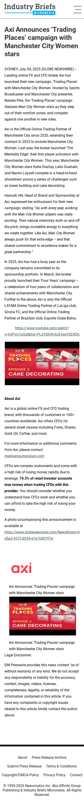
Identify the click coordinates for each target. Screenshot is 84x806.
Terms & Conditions (61, 766)
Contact (76, 775)
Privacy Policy (54, 775)
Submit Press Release (24, 766)
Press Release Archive (49, 757)
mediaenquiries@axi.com (24, 456)
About (22, 757)
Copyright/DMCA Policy (20, 775)
